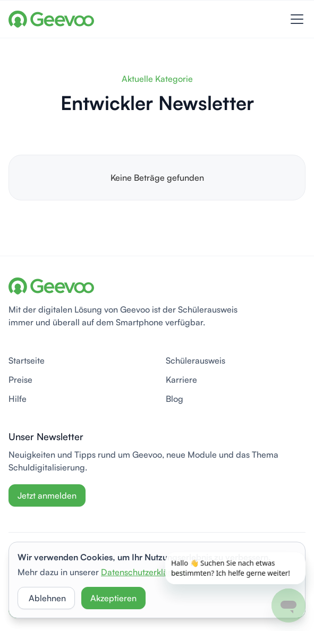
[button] (294, 19)
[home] (51, 19)
